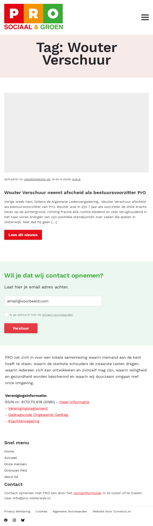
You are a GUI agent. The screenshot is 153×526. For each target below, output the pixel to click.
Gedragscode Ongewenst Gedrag (38, 414)
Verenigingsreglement (28, 408)
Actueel (10, 458)
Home (9, 451)
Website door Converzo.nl (112, 511)
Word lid (11, 477)
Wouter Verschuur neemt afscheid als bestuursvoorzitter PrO (75, 192)
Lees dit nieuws (23, 235)
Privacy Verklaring (17, 511)
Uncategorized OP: (37, 179)
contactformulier (87, 493)
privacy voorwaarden (57, 314)
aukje (76, 179)
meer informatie (74, 402)
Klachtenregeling (23, 421)
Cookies (41, 511)
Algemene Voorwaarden (70, 511)
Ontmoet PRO (15, 470)
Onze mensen (15, 464)
